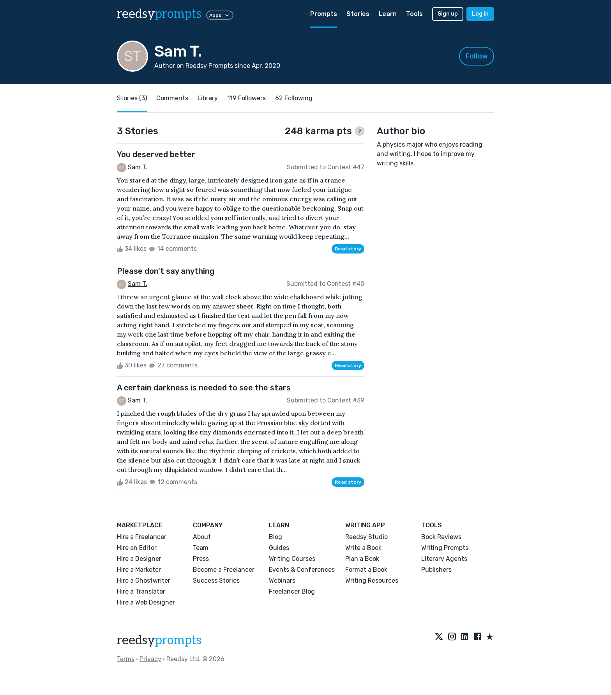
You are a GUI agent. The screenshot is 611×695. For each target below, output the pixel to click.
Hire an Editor (137, 547)
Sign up (448, 14)
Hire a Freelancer (141, 537)
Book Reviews (441, 537)
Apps (219, 15)
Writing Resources (371, 580)
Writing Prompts (444, 547)
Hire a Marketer (139, 569)
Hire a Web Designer (146, 602)
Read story (348, 249)
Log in (480, 14)
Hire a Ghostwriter (143, 580)
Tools (414, 14)
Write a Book (363, 547)
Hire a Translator (141, 591)
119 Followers (246, 98)
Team (200, 547)
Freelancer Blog (292, 591)
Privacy (150, 659)
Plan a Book (362, 558)
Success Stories (216, 580)
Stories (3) (132, 98)
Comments (172, 98)
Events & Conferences (302, 569)
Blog (275, 537)
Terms (125, 659)
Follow (477, 56)
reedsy (159, 640)
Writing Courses (292, 558)
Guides (279, 547)
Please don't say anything (165, 271)
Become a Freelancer (223, 569)
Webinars (282, 580)
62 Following (294, 98)
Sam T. (137, 167)
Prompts (323, 14)
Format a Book (366, 569)
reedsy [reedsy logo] (159, 14)
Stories (357, 14)
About (202, 537)
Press (201, 558)
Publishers (436, 569)
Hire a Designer (139, 558)
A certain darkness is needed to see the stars (204, 387)
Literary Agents (444, 558)
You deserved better (156, 154)
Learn (388, 14)
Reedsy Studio (366, 537)
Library (208, 98)
